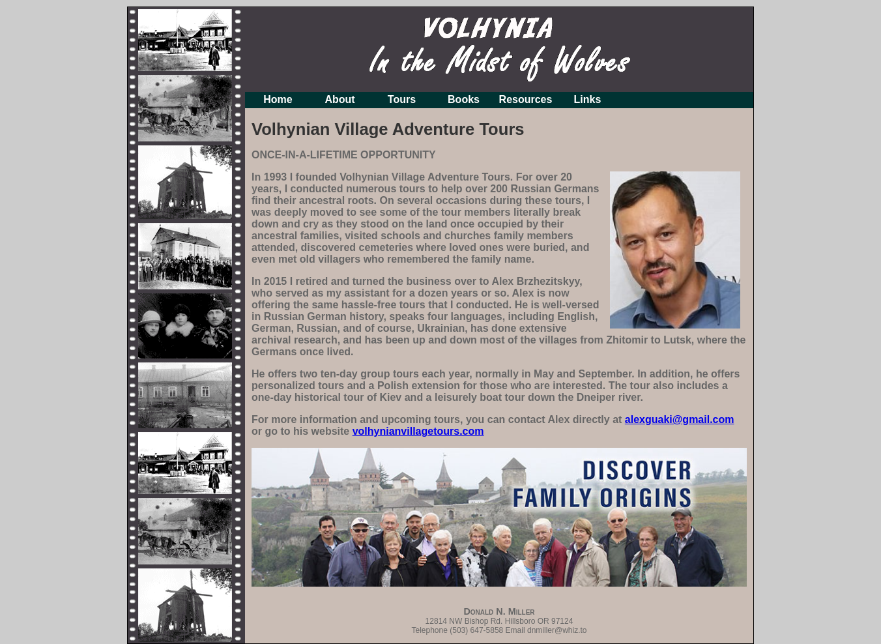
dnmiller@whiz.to (557, 630)
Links (587, 99)
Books (464, 99)
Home (277, 99)
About (339, 99)
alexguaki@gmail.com (679, 419)
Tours (402, 99)
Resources (526, 99)
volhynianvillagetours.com (418, 431)
